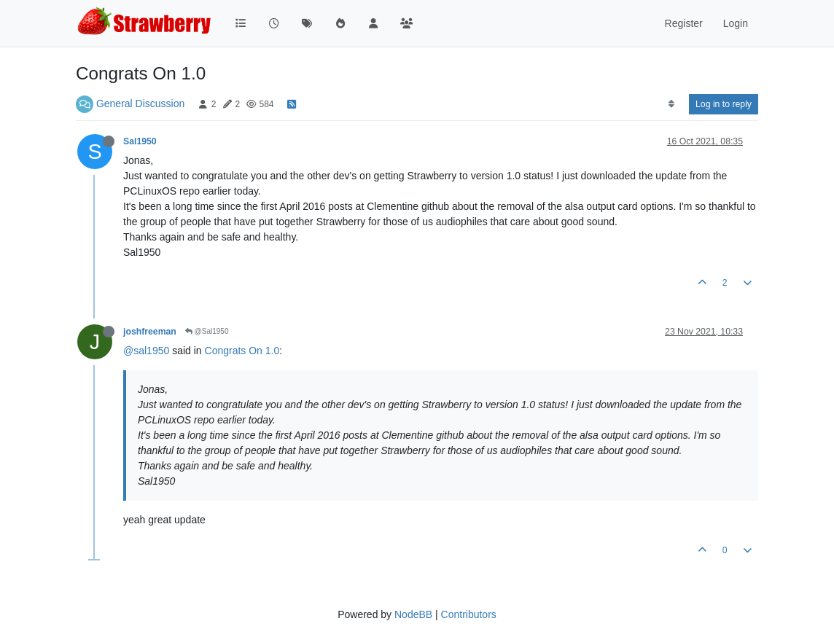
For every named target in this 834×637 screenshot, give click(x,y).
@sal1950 (146, 350)
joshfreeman (149, 332)
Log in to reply (723, 104)
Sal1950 (140, 141)
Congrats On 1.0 (242, 350)
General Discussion (140, 103)
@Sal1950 (207, 331)
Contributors (468, 614)
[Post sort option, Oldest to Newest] (671, 104)
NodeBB (413, 614)
